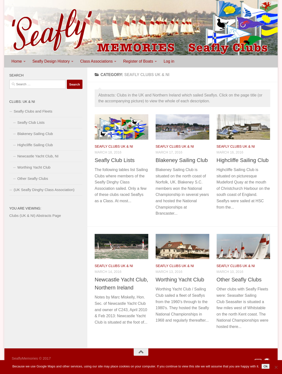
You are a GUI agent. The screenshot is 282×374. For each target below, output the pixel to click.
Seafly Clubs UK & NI (114, 146)
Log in (169, 61)
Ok (265, 366)
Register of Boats (138, 61)
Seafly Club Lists (115, 160)
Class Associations (96, 61)
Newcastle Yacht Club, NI (38, 156)
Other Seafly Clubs (239, 280)
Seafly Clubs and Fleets (33, 111)
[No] (275, 367)
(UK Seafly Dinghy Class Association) (44, 190)
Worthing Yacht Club (180, 280)
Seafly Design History (51, 61)
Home (16, 61)
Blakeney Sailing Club (182, 160)
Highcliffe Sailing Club (243, 160)
